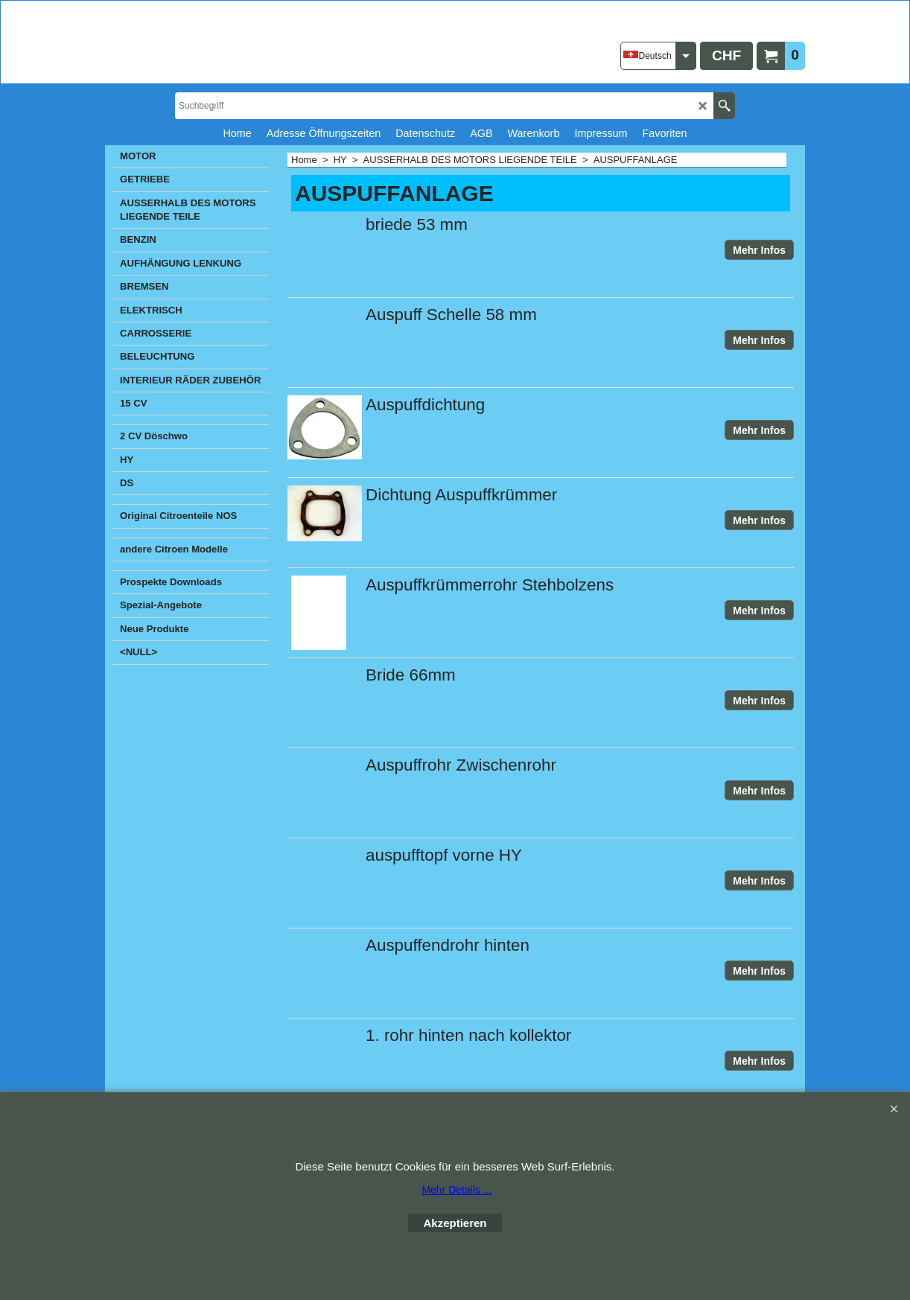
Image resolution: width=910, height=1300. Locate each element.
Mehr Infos (759, 250)
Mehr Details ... (456, 1190)
